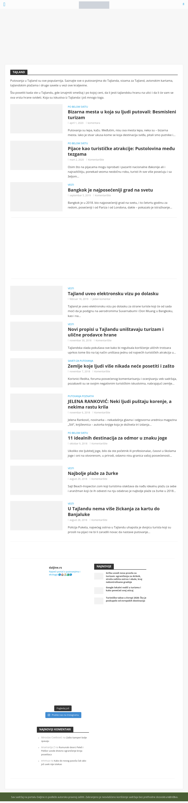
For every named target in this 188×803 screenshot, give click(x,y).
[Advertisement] (94, 36)
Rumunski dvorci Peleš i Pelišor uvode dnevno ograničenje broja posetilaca (63, 752)
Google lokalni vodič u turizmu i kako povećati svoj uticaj (125, 592)
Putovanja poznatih (81, 397)
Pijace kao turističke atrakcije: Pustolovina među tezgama (116, 152)
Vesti (71, 185)
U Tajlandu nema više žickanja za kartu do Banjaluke (115, 513)
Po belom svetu (78, 107)
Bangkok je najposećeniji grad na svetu (111, 190)
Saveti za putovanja (80, 362)
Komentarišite (96, 160)
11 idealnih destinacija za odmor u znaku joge (119, 440)
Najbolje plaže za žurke (94, 475)
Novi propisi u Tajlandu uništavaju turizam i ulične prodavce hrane (117, 333)
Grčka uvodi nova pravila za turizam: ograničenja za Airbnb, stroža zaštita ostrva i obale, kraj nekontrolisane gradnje (126, 580)
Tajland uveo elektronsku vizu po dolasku (114, 294)
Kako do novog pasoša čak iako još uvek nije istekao (62, 764)
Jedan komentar (101, 299)
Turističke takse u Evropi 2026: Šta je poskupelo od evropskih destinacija (124, 604)
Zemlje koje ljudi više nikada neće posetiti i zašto (122, 367)
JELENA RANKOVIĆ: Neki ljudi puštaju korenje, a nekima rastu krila (121, 405)
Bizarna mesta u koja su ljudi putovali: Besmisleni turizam (111, 115)
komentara (94, 123)
